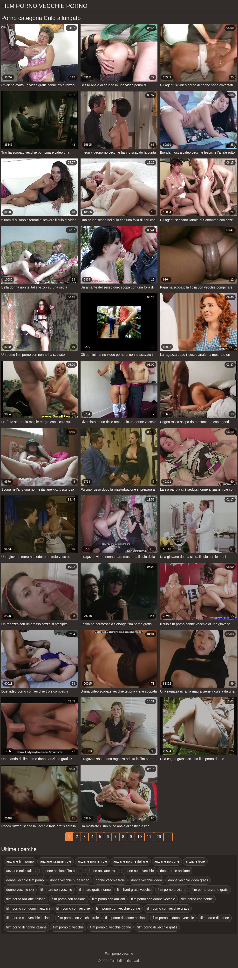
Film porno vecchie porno (44, 6)
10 (139, 837)
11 (149, 837)
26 (158, 837)
